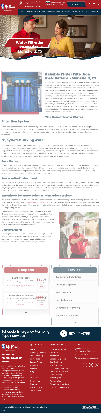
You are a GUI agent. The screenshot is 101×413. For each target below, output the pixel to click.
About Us (87, 11)
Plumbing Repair (57, 381)
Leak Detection (64, 305)
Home (22, 11)
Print (41, 292)
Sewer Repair (51, 11)
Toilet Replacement (58, 349)
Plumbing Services (30, 11)
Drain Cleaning (41, 11)
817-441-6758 (75, 333)
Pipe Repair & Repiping (59, 387)
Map (95, 351)
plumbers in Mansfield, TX (38, 207)
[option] (26, 288)
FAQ (83, 11)
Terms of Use (35, 390)
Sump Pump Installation (68, 282)
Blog (79, 11)
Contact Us (94, 11)
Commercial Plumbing (68, 312)
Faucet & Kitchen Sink (67, 320)
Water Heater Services (59, 384)
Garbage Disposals (66, 289)
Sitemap (33, 384)
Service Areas (60, 11)
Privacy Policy (36, 387)
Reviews (67, 11)
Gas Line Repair (64, 297)
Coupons (74, 11)
